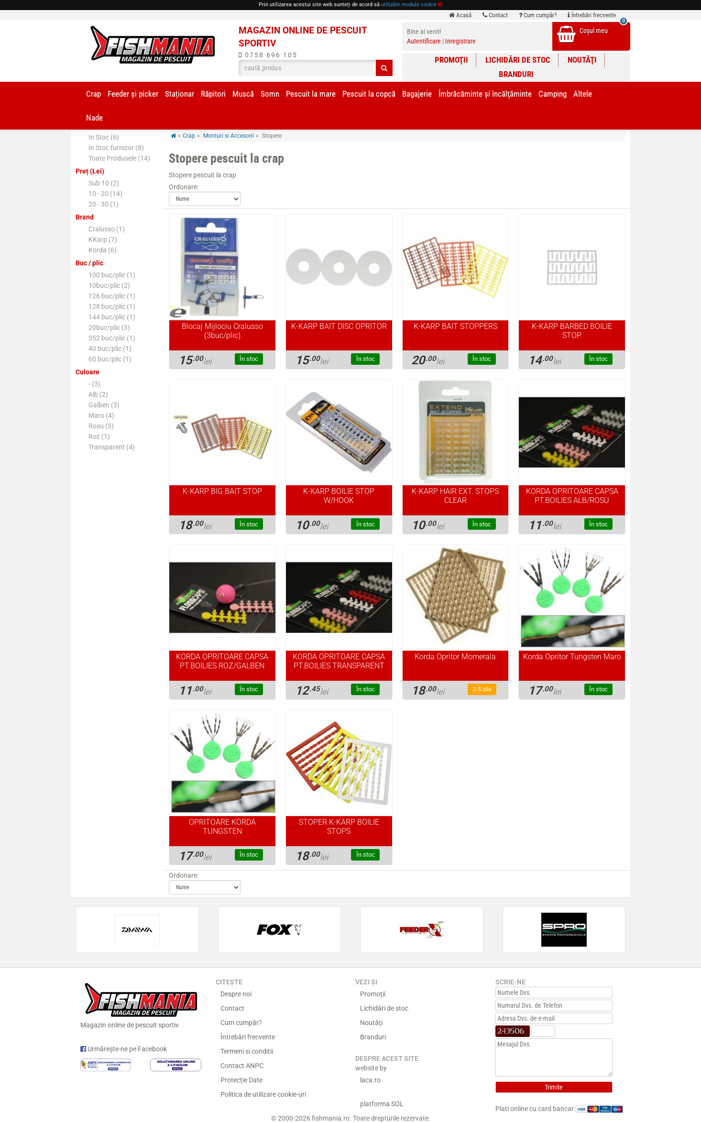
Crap (93, 93)
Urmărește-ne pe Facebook (123, 1049)
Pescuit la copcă (368, 93)
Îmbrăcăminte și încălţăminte (485, 93)
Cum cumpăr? (538, 15)
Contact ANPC (241, 1065)
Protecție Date (241, 1080)
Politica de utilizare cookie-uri (263, 1094)
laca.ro (370, 1080)
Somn (270, 93)
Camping (552, 93)
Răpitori (213, 93)
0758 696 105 (268, 55)
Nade (94, 117)
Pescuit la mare (311, 93)
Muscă (243, 93)
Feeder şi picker (133, 93)
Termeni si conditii (246, 1051)
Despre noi (236, 994)
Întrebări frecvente (592, 15)
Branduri (516, 74)
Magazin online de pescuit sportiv (140, 1004)
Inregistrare (460, 41)
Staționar (179, 93)
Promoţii (451, 60)
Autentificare (424, 41)
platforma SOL (382, 1104)
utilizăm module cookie (409, 4)
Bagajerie (417, 93)
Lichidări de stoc (517, 60)
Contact (495, 15)
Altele (582, 93)
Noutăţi (582, 60)
